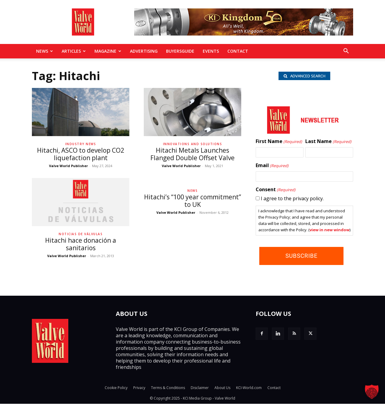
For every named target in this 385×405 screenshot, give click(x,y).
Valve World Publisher (68, 166)
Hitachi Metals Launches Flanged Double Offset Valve (192, 154)
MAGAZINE (107, 51)
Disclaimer (200, 388)
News (44, 51)
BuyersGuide (180, 51)
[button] (346, 51)
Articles (74, 51)
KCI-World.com (249, 388)
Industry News (80, 144)
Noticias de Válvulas (81, 234)
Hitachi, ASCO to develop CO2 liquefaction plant (80, 154)
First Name (279, 142)
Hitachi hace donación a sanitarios (80, 244)
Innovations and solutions (192, 144)
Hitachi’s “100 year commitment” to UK (192, 201)
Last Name (328, 142)
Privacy (139, 388)
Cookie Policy (116, 388)
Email (272, 167)
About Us (222, 388)
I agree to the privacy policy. (292, 199)
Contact (237, 51)
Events (211, 51)
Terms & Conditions (168, 388)
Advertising (144, 51)
